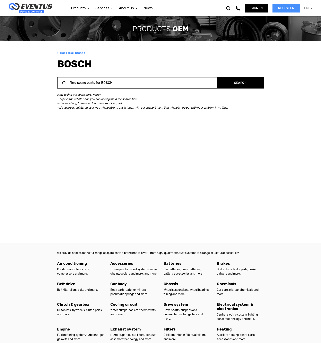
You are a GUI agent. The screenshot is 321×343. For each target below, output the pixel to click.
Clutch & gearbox (73, 304)
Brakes (223, 263)
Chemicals (226, 284)
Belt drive (66, 284)
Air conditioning (72, 263)
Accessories (121, 263)
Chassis (171, 284)
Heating (224, 329)
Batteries (172, 263)
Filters (170, 329)
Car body (118, 284)
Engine (63, 329)
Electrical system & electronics (235, 306)
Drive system (176, 304)
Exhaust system (125, 329)
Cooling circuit (124, 304)
